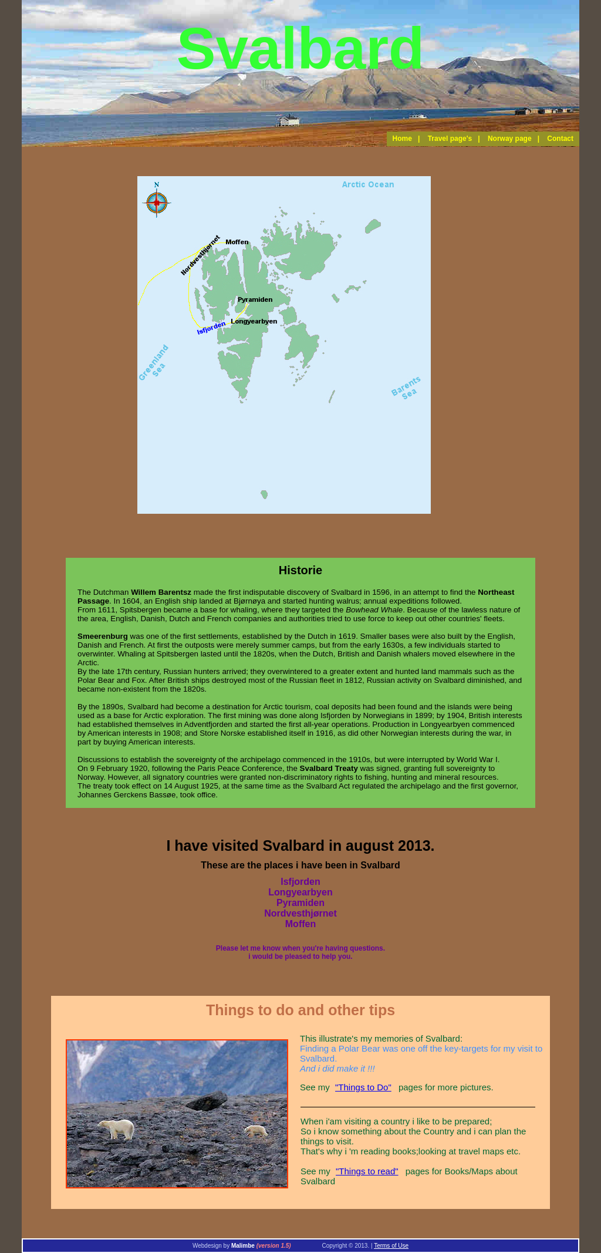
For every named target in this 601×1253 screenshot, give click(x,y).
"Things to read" (367, 1171)
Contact (560, 138)
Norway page (510, 138)
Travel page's (450, 138)
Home (402, 138)
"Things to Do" (363, 1087)
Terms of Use (391, 1245)
